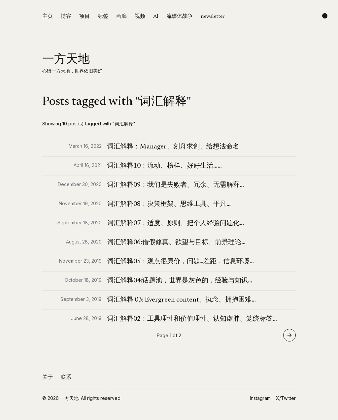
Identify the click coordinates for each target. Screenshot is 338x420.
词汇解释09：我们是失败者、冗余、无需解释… (175, 185)
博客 (66, 16)
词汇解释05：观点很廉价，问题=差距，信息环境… (180, 261)
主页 (47, 16)
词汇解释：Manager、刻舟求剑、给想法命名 (173, 147)
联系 (66, 377)
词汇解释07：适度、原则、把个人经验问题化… (175, 223)
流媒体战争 (179, 16)
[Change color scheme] (325, 16)
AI (155, 16)
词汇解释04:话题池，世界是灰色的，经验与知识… (179, 280)
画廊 (121, 16)
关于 (47, 377)
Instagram (260, 398)
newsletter (213, 16)
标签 (103, 16)
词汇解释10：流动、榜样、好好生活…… (164, 166)
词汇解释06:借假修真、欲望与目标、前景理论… (176, 242)
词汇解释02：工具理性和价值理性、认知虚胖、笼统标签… (192, 319)
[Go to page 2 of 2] (289, 335)
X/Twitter (286, 398)
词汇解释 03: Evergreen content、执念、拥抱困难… (181, 300)
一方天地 (66, 60)
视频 (140, 16)
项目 (84, 16)
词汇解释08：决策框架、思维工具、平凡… (169, 204)
